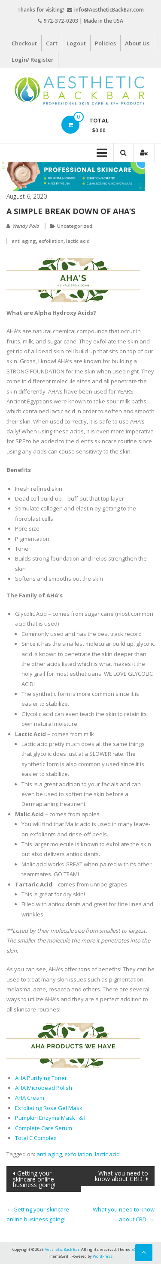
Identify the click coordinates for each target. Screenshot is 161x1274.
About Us (137, 43)
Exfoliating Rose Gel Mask (48, 1108)
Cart (52, 43)
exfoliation (51, 241)
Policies (105, 43)
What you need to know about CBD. (121, 1176)
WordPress (102, 1256)
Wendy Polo (25, 226)
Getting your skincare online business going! (34, 1179)
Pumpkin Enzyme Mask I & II (51, 1118)
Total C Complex (36, 1138)
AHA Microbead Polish (43, 1088)
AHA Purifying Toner (41, 1078)
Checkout (24, 43)
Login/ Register (33, 59)
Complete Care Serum (43, 1128)
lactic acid (78, 241)
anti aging (24, 241)
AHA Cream (29, 1097)
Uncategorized (74, 226)
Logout (76, 43)
